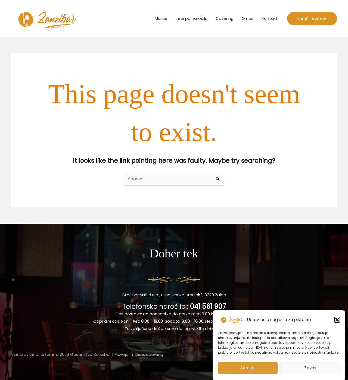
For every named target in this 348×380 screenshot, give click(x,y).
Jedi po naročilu (191, 18)
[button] (337, 322)
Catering (225, 18)
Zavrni (310, 371)
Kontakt (270, 18)
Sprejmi (247, 371)
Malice (161, 18)
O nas (247, 18)
